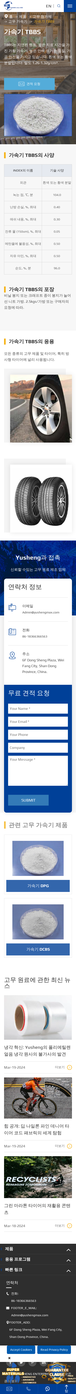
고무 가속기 (17, 21)
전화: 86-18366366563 (21, 1297)
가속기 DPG (38, 889)
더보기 (63, 1067)
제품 (22, 16)
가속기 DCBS (38, 952)
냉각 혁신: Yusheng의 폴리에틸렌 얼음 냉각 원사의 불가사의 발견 (37, 1051)
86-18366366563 (34, 636)
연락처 (12, 1282)
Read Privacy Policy (54, 1350)
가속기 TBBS (44, 21)
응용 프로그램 (17, 1259)
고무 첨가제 (42, 16)
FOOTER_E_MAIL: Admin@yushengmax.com (27, 1311)
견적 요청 (29, 84)
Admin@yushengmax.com (40, 612)
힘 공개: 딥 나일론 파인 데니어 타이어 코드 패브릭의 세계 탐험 (36, 1129)
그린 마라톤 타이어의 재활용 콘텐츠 (37, 1209)
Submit (28, 800)
